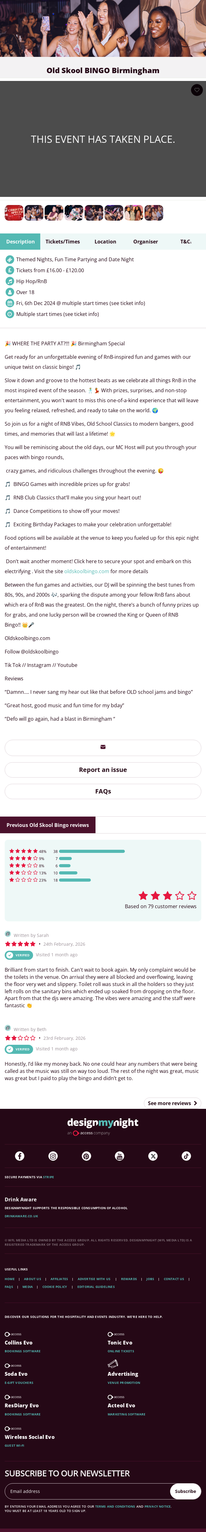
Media (27, 1286)
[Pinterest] (86, 1156)
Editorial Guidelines (96, 1286)
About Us (32, 1279)
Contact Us (174, 1279)
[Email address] (87, 1491)
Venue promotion (124, 1382)
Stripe (48, 1177)
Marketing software (127, 1414)
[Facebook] (19, 1156)
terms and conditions (115, 1506)
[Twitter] (153, 1156)
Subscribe (185, 1491)
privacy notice (158, 1506)
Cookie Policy (55, 1286)
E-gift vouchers (19, 1382)
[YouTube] (119, 1156)
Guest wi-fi (14, 1445)
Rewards (129, 1279)
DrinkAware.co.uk (21, 1216)
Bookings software (23, 1351)
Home (10, 1279)
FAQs (103, 791)
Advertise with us (94, 1279)
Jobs (150, 1279)
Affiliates (59, 1279)
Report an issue (103, 769)
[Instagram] (53, 1156)
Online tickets (121, 1351)
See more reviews (172, 1103)
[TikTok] (186, 1156)
